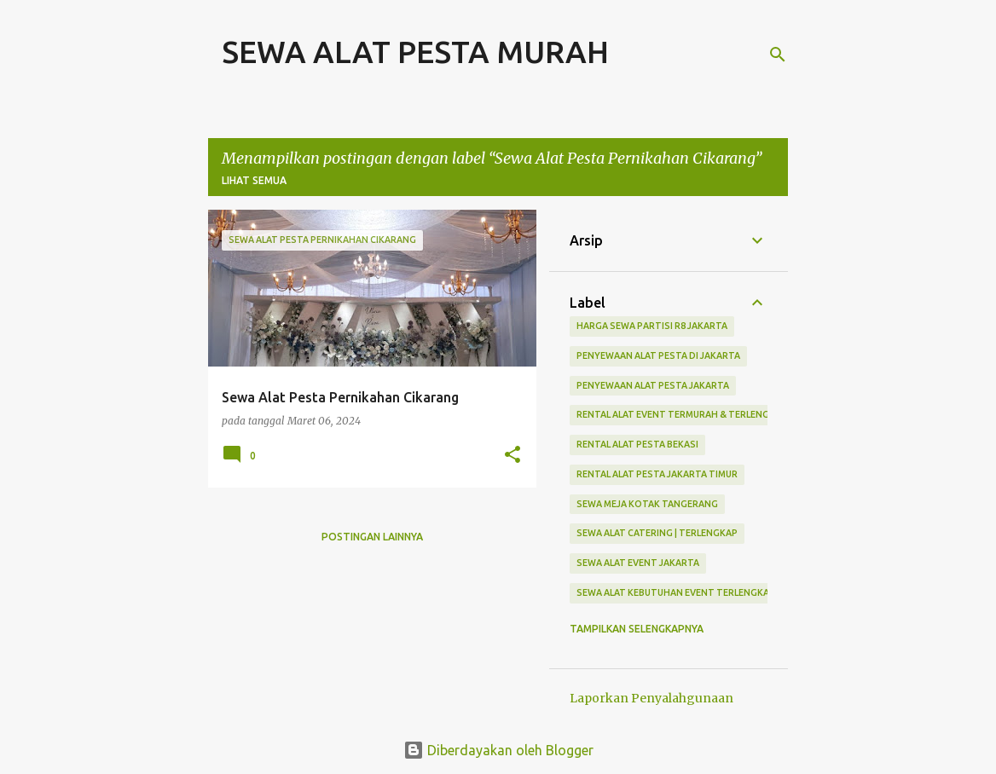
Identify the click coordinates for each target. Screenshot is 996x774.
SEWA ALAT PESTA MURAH (415, 51)
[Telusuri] (777, 54)
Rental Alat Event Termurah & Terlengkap (681, 414)
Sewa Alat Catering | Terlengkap (657, 533)
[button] (512, 455)
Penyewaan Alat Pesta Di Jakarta (658, 355)
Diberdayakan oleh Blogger (498, 750)
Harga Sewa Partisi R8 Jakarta (651, 326)
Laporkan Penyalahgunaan (651, 698)
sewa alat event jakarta (637, 562)
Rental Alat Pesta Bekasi (637, 444)
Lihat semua (254, 180)
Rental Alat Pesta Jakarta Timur (657, 474)
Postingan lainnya (372, 536)
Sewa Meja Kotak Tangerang (647, 504)
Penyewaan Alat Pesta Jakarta (652, 385)
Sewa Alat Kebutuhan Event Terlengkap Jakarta (696, 592)
